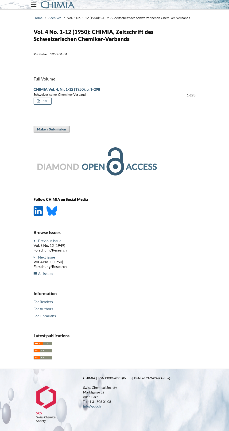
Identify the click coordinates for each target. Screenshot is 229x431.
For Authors (43, 308)
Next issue (46, 257)
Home (38, 18)
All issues (45, 273)
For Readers (43, 301)
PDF (44, 101)
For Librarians (45, 315)
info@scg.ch (92, 406)
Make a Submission (51, 129)
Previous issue (49, 240)
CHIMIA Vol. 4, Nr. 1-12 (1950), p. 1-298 (67, 89)
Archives (54, 18)
